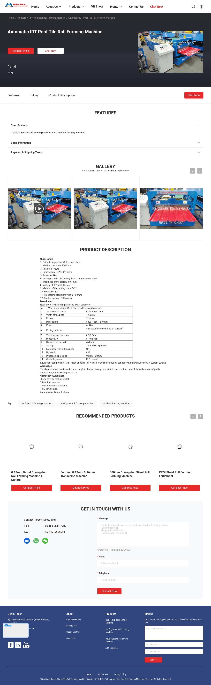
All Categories (112, 648)
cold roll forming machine (116, 403)
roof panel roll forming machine (77, 403)
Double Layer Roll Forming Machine (117, 640)
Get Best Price (21, 50)
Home (11, 17)
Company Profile (73, 619)
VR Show (97, 6)
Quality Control (72, 632)
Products (21, 17)
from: (102, 556)
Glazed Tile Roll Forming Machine (116, 621)
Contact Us (71, 638)
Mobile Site (103, 674)
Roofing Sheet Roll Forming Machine (47, 17)
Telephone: (104, 573)
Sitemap (88, 674)
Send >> (153, 660)
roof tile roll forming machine (36, 403)
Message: (104, 518)
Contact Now (109, 591)
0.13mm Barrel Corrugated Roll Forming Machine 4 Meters (28, 476)
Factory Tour (71, 626)
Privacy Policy (120, 674)
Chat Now (50, 50)
